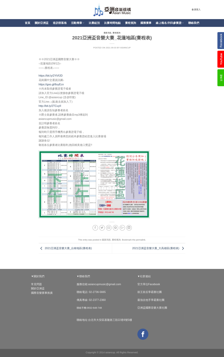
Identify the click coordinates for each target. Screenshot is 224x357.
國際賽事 (145, 22)
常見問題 (36, 284)
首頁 (27, 22)
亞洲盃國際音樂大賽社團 (152, 307)
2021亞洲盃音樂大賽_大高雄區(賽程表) (159, 248)
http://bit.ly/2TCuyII (50, 105)
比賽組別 (94, 22)
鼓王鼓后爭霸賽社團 (149, 292)
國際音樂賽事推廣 (42, 292)
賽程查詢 (130, 22)
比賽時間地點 (112, 22)
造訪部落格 (60, 22)
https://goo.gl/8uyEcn (51, 84)
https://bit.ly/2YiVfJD (51, 75)
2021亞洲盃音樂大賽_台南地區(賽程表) (65, 248)
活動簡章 (77, 23)
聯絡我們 (193, 22)
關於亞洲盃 (42, 22)
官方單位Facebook (148, 284)
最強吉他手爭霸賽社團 (150, 300)
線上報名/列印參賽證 (170, 23)
